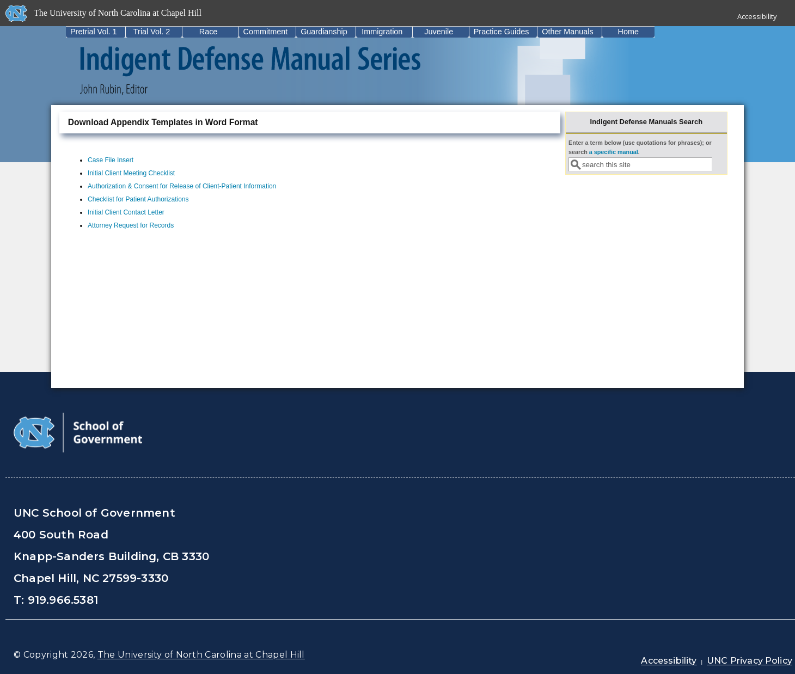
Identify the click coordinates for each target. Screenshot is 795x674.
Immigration (382, 31)
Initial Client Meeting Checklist (131, 173)
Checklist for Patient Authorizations (138, 199)
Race (208, 31)
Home (628, 31)
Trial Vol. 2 (151, 31)
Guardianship (324, 31)
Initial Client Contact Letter (126, 212)
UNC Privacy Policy (749, 660)
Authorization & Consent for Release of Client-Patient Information (182, 186)
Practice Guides (501, 31)
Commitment (265, 31)
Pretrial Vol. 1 (93, 31)
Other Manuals (567, 31)
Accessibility (757, 16)
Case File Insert (110, 160)
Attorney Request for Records (131, 225)
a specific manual (613, 152)
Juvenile (438, 31)
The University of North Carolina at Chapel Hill (201, 655)
